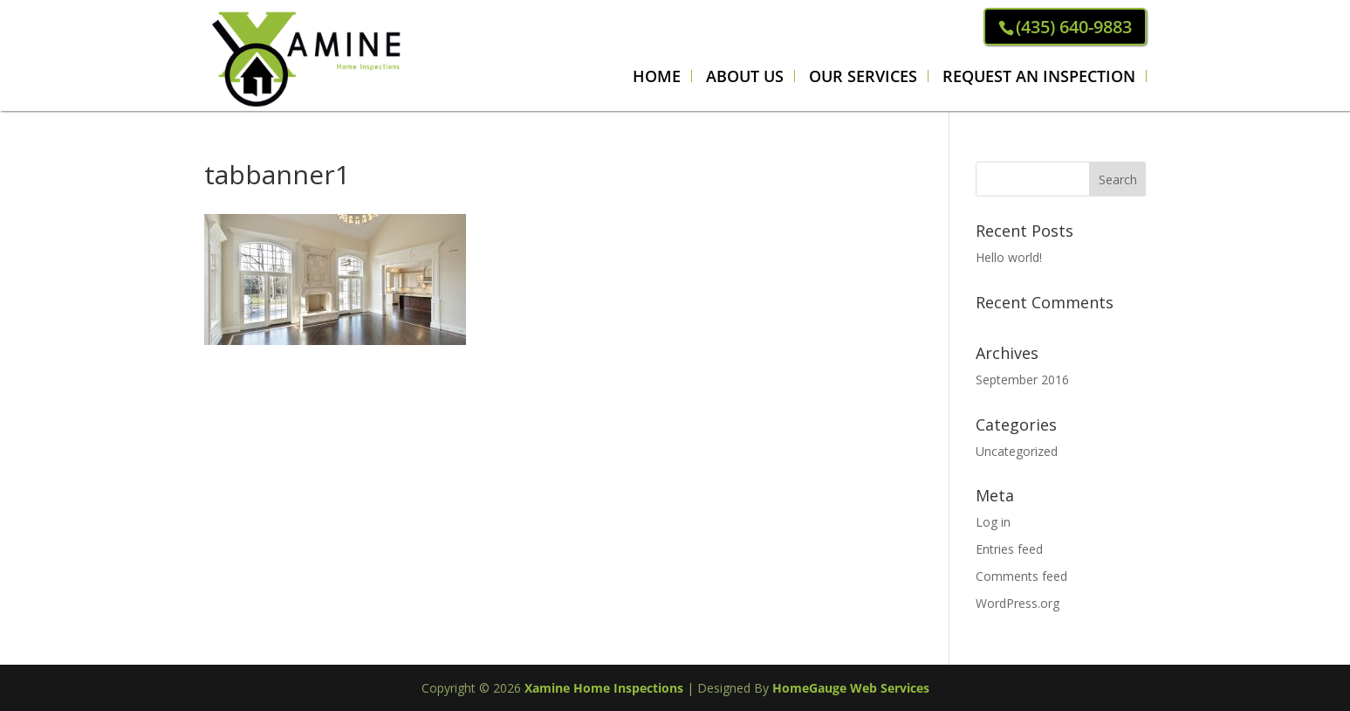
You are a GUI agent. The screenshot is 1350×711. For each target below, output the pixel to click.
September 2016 (1022, 379)
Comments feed (1021, 576)
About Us (745, 76)
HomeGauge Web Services (850, 688)
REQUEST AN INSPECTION (1038, 76)
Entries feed (1009, 549)
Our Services (863, 76)
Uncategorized (1017, 451)
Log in (993, 522)
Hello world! (1009, 257)
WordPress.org (1017, 603)
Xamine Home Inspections (603, 688)
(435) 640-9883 (1074, 26)
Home (657, 76)
